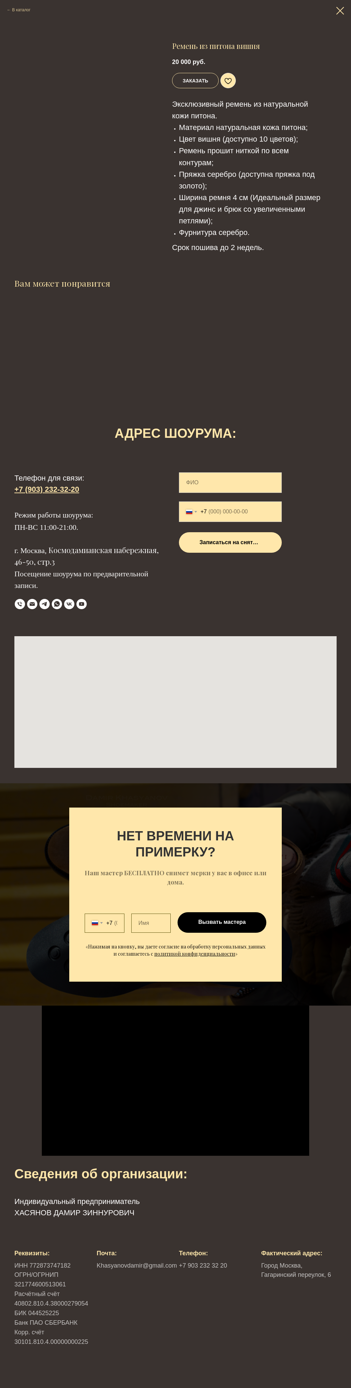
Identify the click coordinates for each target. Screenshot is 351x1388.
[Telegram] (44, 604)
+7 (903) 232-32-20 (46, 489)
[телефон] (20, 604)
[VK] (69, 604)
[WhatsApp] (57, 604)
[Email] (32, 604)
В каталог (21, 10)
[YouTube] (81, 604)
